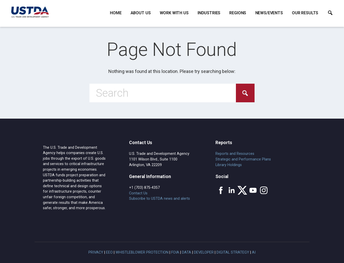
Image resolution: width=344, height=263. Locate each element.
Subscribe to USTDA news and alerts (159, 198)
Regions (237, 12)
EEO (109, 252)
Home (115, 12)
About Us (141, 12)
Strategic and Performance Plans (243, 159)
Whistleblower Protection (142, 252)
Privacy (95, 252)
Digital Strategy (232, 252)
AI (254, 252)
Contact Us (138, 193)
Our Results (305, 12)
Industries (209, 12)
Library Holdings (228, 165)
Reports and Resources (234, 154)
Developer (204, 252)
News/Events (269, 12)
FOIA (175, 252)
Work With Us (174, 12)
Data (186, 252)
